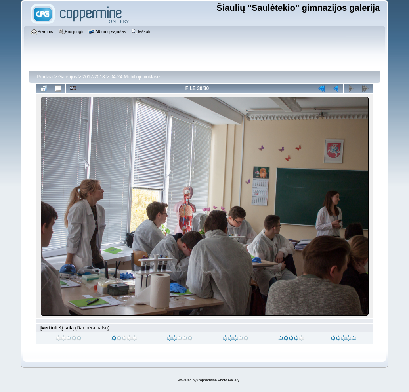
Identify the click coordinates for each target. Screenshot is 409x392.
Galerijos (67, 77)
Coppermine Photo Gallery (218, 380)
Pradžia (45, 77)
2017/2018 (93, 77)
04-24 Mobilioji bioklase (135, 77)
